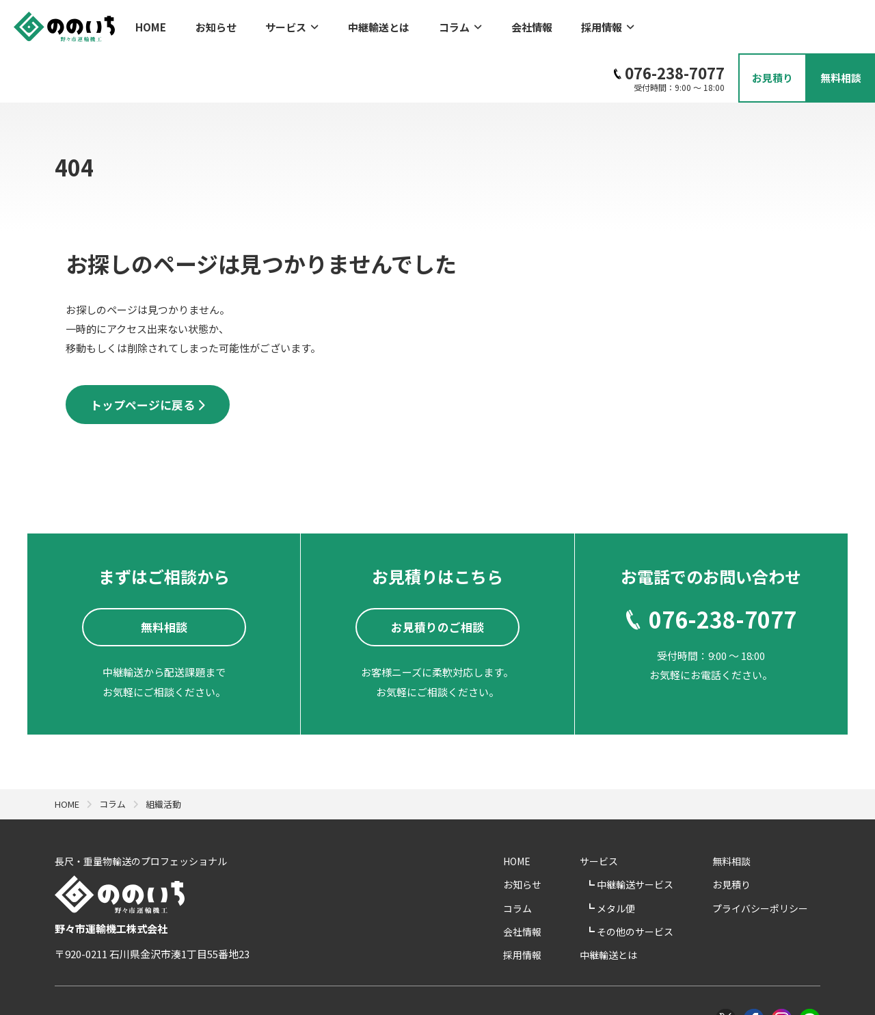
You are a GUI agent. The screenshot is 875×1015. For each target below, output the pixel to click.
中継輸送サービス (663, 837)
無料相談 (744, 814)
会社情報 (488, 24)
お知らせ (207, 24)
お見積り (744, 837)
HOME (150, 24)
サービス (274, 24)
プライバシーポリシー (772, 860)
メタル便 (644, 860)
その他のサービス (663, 884)
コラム (425, 24)
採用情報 (556, 24)
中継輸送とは (352, 24)
